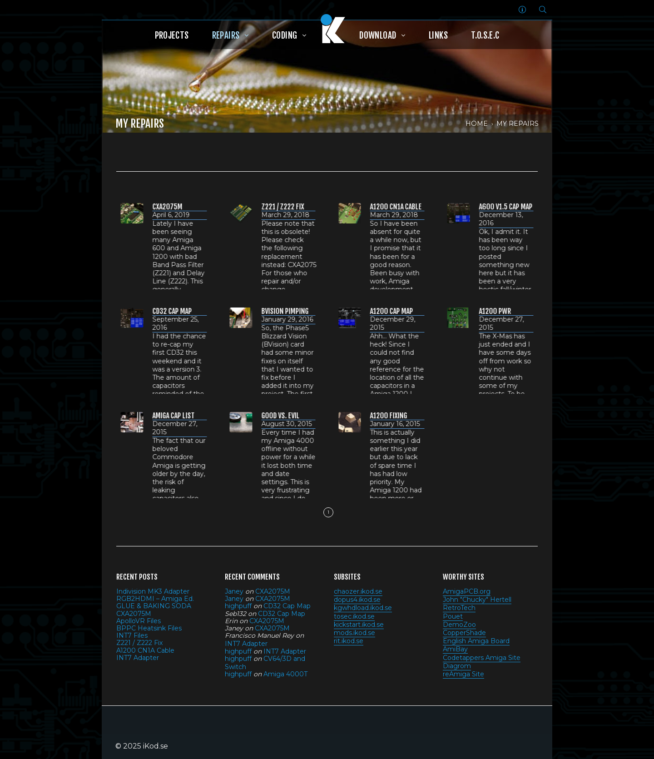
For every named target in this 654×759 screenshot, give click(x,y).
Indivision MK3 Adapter (152, 591)
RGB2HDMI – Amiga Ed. (155, 599)
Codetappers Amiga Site (481, 658)
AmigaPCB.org (466, 591)
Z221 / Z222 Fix (139, 643)
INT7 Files (132, 635)
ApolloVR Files (138, 621)
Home (477, 123)
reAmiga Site (463, 674)
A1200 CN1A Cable (145, 650)
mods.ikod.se (354, 633)
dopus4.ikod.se (357, 599)
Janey (234, 591)
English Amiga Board (476, 641)
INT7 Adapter (137, 658)
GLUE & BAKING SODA (153, 606)
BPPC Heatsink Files (149, 628)
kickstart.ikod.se (359, 624)
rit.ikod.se (348, 641)
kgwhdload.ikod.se (363, 608)
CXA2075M (133, 614)
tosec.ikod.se (354, 616)
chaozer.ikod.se (358, 591)
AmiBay (455, 649)
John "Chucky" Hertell (477, 599)
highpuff (238, 606)
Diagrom (457, 666)
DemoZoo (459, 624)
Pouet (453, 616)
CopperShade (464, 633)
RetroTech (459, 608)
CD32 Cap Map (287, 606)
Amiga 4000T (285, 674)
